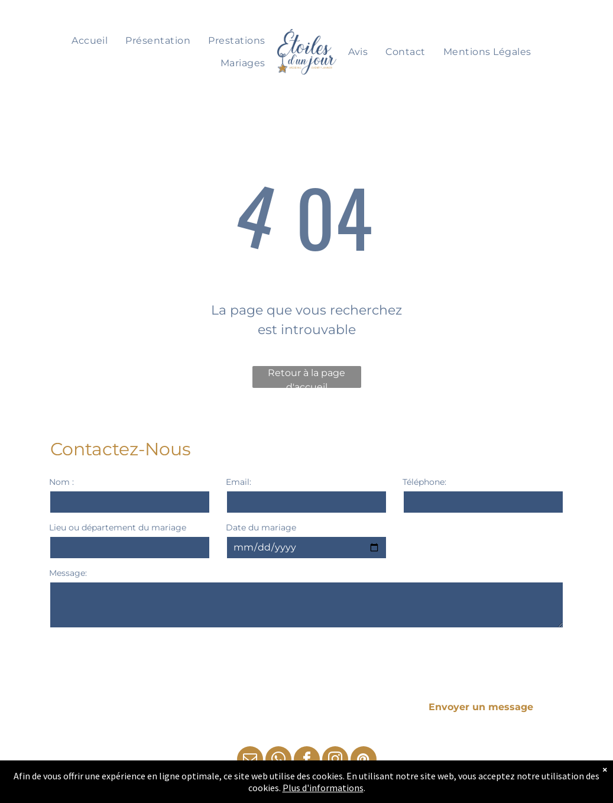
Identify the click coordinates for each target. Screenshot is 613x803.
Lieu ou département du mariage (117, 527)
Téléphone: (424, 482)
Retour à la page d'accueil (306, 377)
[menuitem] (89, 40)
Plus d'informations (323, 788)
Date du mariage (261, 527)
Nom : (61, 482)
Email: (238, 482)
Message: (68, 573)
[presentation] (139, 659)
